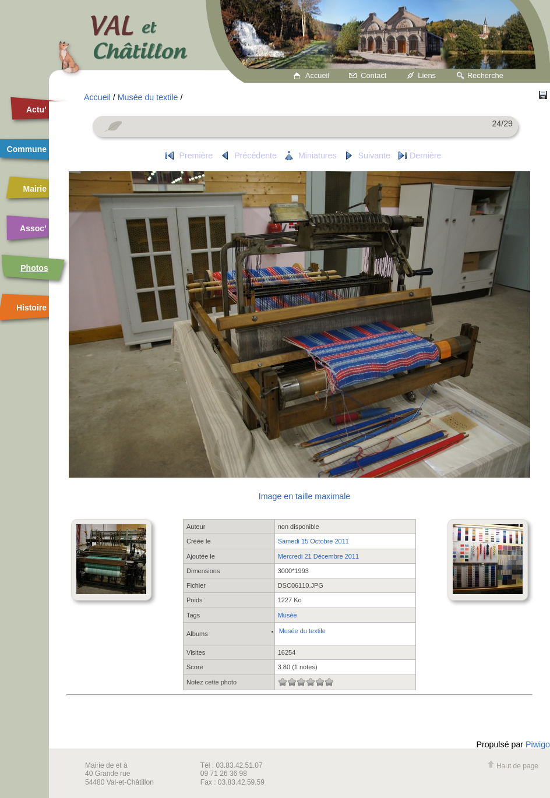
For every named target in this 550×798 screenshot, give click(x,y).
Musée (287, 615)
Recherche (485, 75)
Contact (373, 75)
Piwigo (538, 744)
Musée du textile (148, 97)
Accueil (317, 75)
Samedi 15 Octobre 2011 (313, 541)
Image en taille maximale (304, 496)
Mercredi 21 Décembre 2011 (318, 556)
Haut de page (512, 766)
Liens (427, 75)
